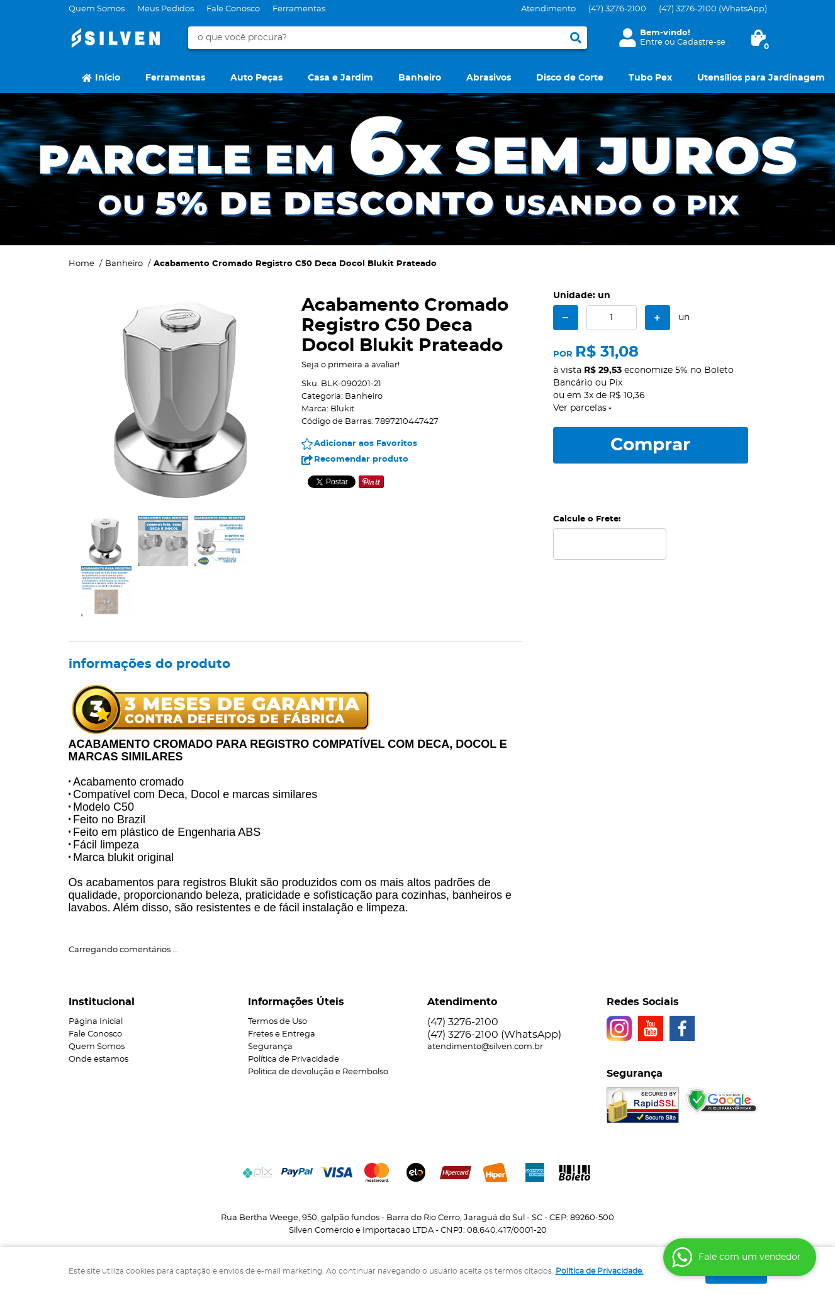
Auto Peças (256, 78)
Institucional (102, 1002)
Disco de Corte (569, 78)
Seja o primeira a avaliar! (350, 365)
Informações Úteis (296, 1002)
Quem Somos (97, 9)
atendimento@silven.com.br (485, 1047)
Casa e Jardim (340, 78)
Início (107, 78)
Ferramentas (298, 9)
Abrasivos (488, 78)
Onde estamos (98, 1059)
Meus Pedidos (165, 9)
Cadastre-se (701, 42)
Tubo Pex (650, 78)
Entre (651, 42)
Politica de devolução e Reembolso (318, 1072)
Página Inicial (96, 1022)
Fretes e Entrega (281, 1034)
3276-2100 (617, 9)
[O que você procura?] (575, 37)
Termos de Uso (277, 1022)
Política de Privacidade (293, 1059)
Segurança (270, 1047)
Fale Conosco (233, 9)
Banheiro (419, 78)
